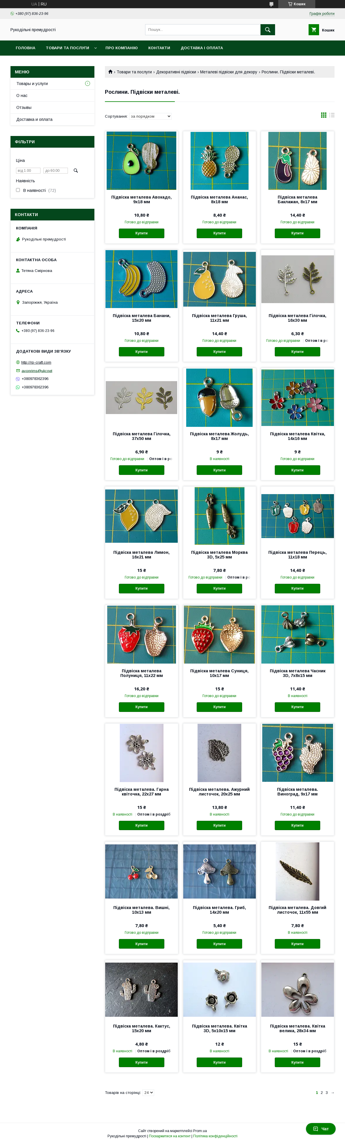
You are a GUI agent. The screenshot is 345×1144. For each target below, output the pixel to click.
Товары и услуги (32, 83)
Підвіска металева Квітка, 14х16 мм (297, 436)
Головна (25, 48)
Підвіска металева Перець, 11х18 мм (297, 554)
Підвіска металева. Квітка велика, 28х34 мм (297, 1028)
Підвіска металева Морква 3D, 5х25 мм (219, 554)
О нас (21, 95)
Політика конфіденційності (215, 1136)
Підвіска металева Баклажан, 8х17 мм (297, 199)
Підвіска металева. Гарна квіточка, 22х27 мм (142, 791)
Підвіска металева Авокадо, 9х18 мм (141, 199)
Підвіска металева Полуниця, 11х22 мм (141, 673)
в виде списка (332, 116)
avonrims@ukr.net (37, 370)
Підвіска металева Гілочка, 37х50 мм (141, 436)
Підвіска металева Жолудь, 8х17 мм (219, 436)
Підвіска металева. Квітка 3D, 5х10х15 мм (219, 1028)
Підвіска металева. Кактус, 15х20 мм (141, 1028)
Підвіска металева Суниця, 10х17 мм (219, 673)
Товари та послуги (67, 48)
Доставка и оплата (34, 119)
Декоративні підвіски (176, 72)
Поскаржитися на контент (170, 1136)
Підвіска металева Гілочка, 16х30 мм (297, 318)
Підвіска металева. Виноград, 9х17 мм (297, 791)
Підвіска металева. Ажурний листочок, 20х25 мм (219, 791)
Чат (321, 1128)
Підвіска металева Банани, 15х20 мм (141, 318)
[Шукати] (267, 29)
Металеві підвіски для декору (228, 72)
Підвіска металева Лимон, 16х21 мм (141, 554)
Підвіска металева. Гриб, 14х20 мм (219, 910)
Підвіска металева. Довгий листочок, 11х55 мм (297, 910)
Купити (141, 233)
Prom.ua (200, 1131)
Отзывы (23, 107)
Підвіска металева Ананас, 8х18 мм (219, 199)
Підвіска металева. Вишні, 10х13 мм (141, 910)
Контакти (159, 48)
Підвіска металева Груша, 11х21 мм (219, 318)
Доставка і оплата (202, 48)
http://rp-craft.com (36, 362)
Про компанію (121, 48)
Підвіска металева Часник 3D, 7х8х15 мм (297, 673)
